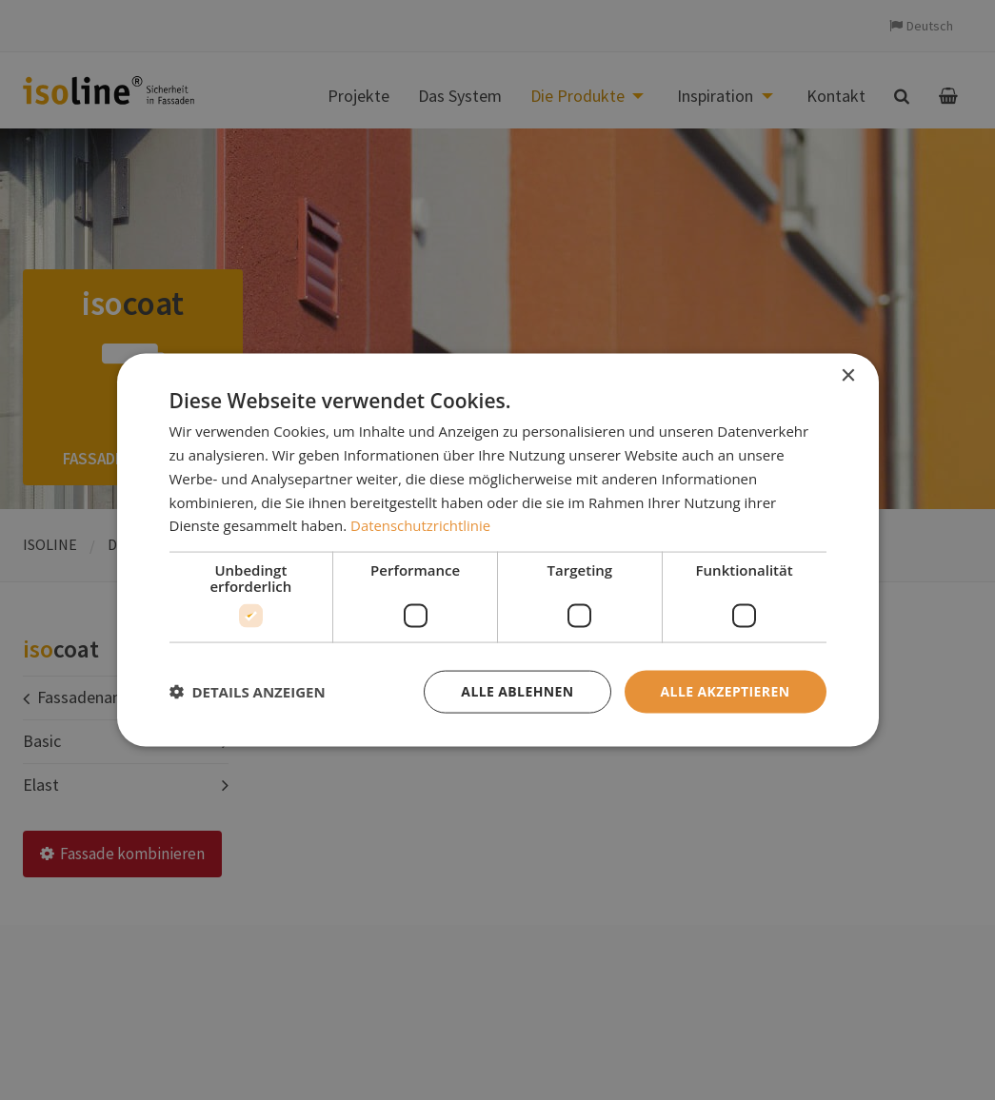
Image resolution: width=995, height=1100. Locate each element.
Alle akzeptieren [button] (724, 691)
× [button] (848, 376)
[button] (247, 691)
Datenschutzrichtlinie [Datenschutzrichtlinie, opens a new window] (420, 525)
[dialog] (498, 550)
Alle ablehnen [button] (517, 691)
